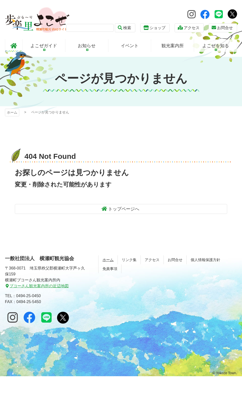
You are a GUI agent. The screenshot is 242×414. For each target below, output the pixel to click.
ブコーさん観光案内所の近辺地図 (39, 286)
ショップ (157, 28)
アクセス (192, 28)
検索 (127, 28)
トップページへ (123, 209)
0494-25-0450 (28, 296)
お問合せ (225, 28)
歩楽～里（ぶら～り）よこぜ (37, 20)
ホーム (12, 112)
